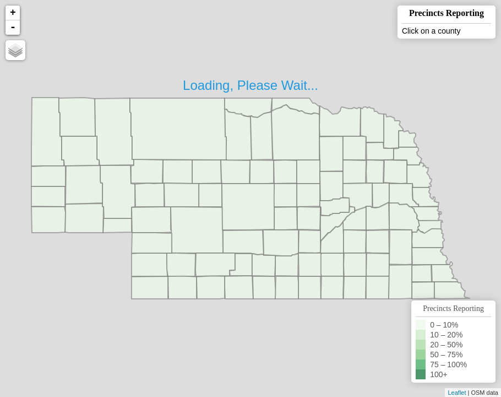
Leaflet (457, 392)
